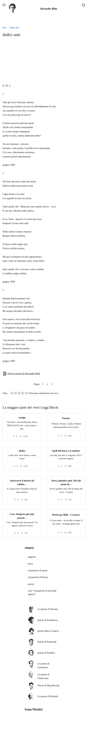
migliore (32, 557)
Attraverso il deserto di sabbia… (22, 482)
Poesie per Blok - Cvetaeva (66, 514)
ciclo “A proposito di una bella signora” (42, 592)
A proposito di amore (37, 570)
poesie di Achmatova (47, 620)
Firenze (66, 418)
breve (30, 563)
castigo (22, 417)
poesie (31, 584)
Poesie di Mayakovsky (48, 685)
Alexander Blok (48, 8)
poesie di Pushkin (46, 652)
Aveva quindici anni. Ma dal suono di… (66, 482)
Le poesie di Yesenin (47, 609)
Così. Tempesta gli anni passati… (22, 516)
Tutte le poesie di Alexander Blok (23, 373)
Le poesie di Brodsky (47, 696)
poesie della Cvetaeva (48, 631)
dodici (22, 450)
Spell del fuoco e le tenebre (66, 450)
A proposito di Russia (38, 577)
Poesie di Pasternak (46, 641)
